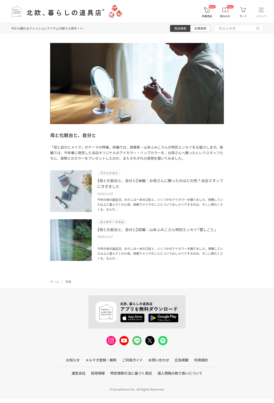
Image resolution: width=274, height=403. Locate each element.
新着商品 (207, 16)
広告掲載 (182, 359)
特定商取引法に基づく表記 (131, 373)
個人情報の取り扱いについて (180, 373)
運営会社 (78, 373)
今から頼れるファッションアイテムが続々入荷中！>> (47, 28)
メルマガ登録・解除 (100, 359)
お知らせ (73, 359)
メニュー (261, 16)
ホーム (54, 281)
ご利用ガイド (132, 359)
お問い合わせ (158, 359)
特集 (68, 281)
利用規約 (201, 359)
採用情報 (98, 373)
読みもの (225, 16)
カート (243, 16)
